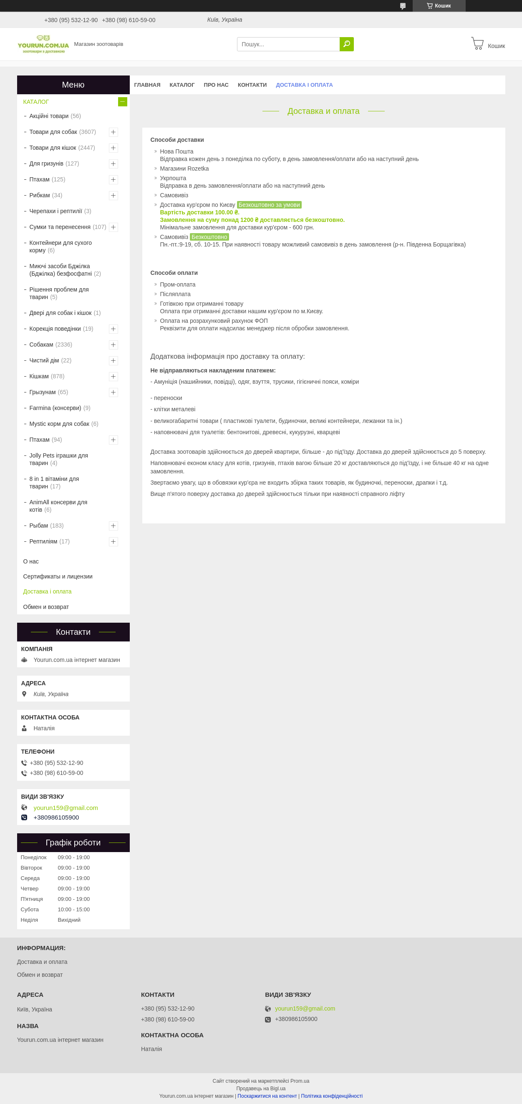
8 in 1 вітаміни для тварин (54, 482)
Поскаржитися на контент (267, 1096)
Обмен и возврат (46, 607)
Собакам (41, 344)
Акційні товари (49, 116)
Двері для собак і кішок (61, 312)
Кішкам (39, 376)
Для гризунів (46, 163)
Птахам (40, 179)
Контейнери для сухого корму (61, 246)
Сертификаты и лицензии (58, 576)
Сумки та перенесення (60, 227)
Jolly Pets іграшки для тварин (59, 459)
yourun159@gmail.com (66, 808)
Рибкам (40, 195)
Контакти (252, 85)
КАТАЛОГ (182, 85)
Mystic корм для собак (59, 423)
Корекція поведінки (55, 328)
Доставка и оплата (42, 961)
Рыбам (39, 525)
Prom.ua (299, 1081)
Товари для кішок (53, 147)
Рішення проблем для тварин (59, 293)
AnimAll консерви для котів (59, 506)
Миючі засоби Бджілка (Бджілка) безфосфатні (61, 270)
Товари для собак (53, 131)
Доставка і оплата (304, 85)
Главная (147, 85)
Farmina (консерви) (55, 408)
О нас (31, 561)
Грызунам (43, 392)
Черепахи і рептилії (56, 211)
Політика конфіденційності (332, 1096)
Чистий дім (44, 360)
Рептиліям (44, 541)
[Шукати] (347, 44)
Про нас (216, 85)
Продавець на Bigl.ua (260, 1088)
